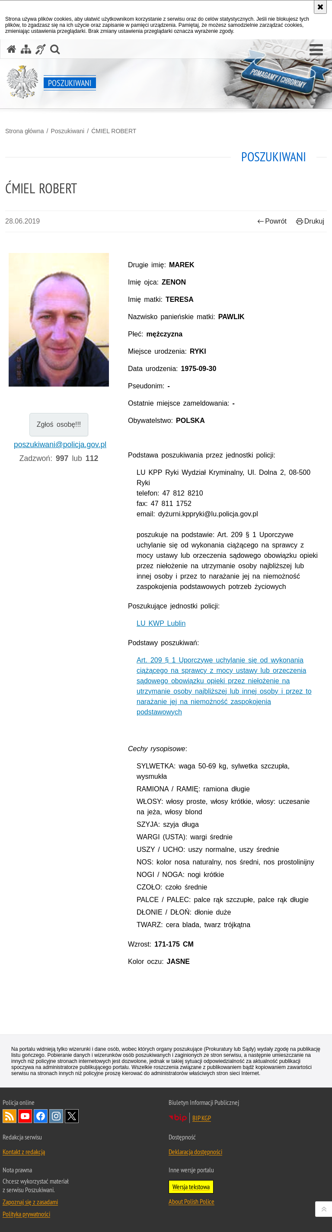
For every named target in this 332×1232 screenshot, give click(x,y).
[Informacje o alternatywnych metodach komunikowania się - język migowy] (40, 49)
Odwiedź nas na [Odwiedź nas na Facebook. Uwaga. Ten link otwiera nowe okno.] (41, 1116)
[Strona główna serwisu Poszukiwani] (11, 49)
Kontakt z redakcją (24, 1151)
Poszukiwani (67, 131)
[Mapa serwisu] (26, 49)
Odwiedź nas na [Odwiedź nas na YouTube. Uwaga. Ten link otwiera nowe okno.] (25, 1116)
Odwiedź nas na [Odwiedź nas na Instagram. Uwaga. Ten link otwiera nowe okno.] (56, 1116)
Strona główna (24, 131)
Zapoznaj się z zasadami (30, 1201)
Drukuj (310, 221)
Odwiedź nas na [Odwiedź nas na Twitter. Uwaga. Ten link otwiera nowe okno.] (72, 1116)
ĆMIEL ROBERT (113, 131)
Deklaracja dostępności (195, 1151)
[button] (316, 50)
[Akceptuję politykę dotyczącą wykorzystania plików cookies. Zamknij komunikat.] (320, 7)
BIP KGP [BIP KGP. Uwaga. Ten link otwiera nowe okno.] (201, 1118)
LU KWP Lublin (161, 623)
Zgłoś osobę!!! (59, 424)
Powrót (272, 221)
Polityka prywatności (26, 1214)
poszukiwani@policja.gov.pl (60, 444)
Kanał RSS (9, 1116)
